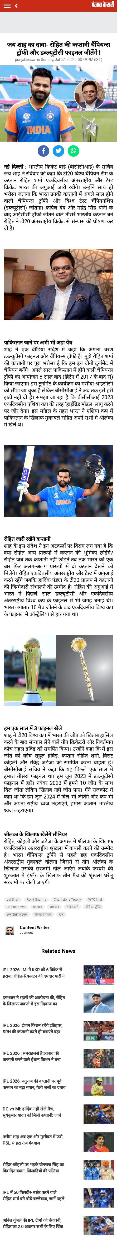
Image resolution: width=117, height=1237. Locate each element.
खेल (61, 914)
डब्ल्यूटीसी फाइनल (17, 914)
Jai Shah (13, 899)
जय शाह (54, 907)
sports (37, 907)
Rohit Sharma (36, 899)
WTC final (95, 899)
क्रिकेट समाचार (43, 914)
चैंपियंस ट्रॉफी (93, 907)
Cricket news (16, 907)
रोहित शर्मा (72, 907)
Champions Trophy (67, 899)
